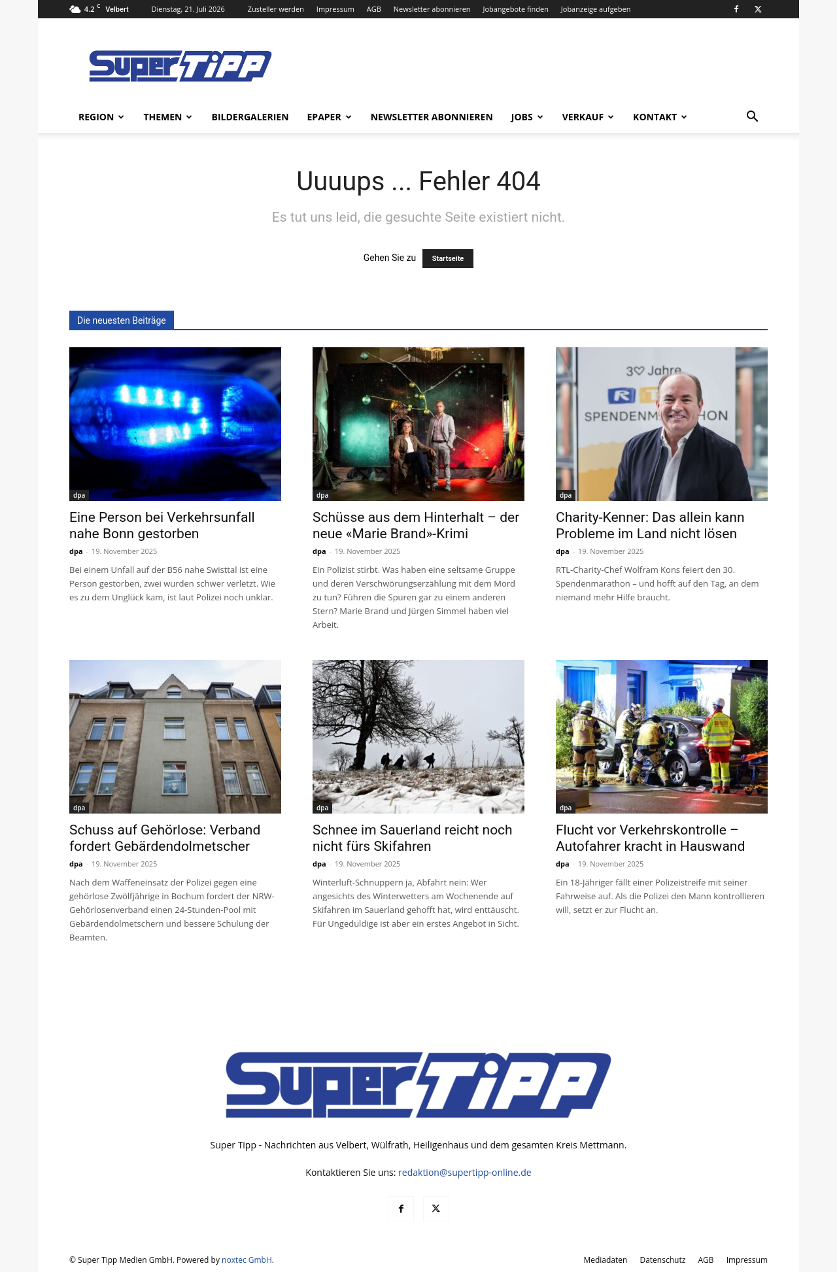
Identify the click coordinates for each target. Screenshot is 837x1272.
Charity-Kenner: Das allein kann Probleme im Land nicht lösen (650, 525)
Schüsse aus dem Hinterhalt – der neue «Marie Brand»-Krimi (416, 525)
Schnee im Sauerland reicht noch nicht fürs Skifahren (413, 838)
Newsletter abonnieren (432, 9)
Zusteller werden (276, 9)
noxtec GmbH (247, 1259)
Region (101, 117)
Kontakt (660, 117)
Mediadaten (605, 1259)
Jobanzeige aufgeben (596, 9)
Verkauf (588, 117)
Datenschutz (662, 1259)
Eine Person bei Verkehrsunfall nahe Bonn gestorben (162, 525)
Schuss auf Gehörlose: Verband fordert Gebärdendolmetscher (164, 838)
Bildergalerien (249, 117)
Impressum (335, 9)
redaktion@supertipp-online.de (465, 1172)
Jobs (527, 117)
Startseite (448, 258)
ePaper (329, 117)
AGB (374, 9)
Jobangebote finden (516, 9)
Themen (167, 117)
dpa (79, 495)
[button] (752, 118)
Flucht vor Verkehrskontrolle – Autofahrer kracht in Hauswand (650, 838)
